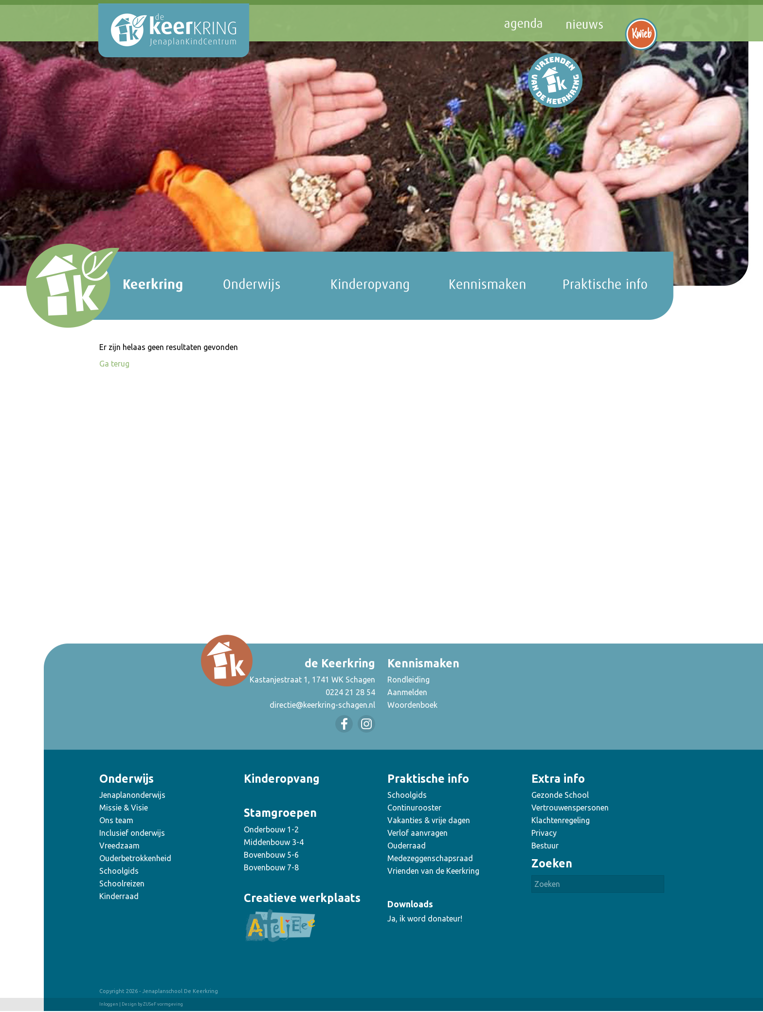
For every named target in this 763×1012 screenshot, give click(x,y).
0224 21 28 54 (350, 692)
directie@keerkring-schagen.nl (322, 704)
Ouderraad (406, 845)
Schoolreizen (122, 883)
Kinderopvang (282, 779)
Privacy (544, 832)
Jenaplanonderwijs (132, 795)
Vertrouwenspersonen (570, 807)
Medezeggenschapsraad (430, 858)
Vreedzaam (119, 845)
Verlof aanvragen (417, 832)
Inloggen (108, 1004)
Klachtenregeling (560, 820)
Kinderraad (119, 896)
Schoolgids (119, 870)
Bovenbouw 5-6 (271, 854)
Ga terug (114, 363)
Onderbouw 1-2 (271, 829)
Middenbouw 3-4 (274, 842)
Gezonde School (560, 795)
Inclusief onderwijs (132, 832)
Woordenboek (412, 704)
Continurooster (414, 807)
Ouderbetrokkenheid (135, 858)
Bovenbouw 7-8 (271, 867)
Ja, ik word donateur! (424, 918)
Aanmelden (407, 692)
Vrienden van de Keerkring (433, 870)
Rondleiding (408, 679)
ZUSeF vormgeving (163, 1004)
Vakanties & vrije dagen (428, 820)
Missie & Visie (123, 807)
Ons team (116, 820)
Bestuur (545, 845)
